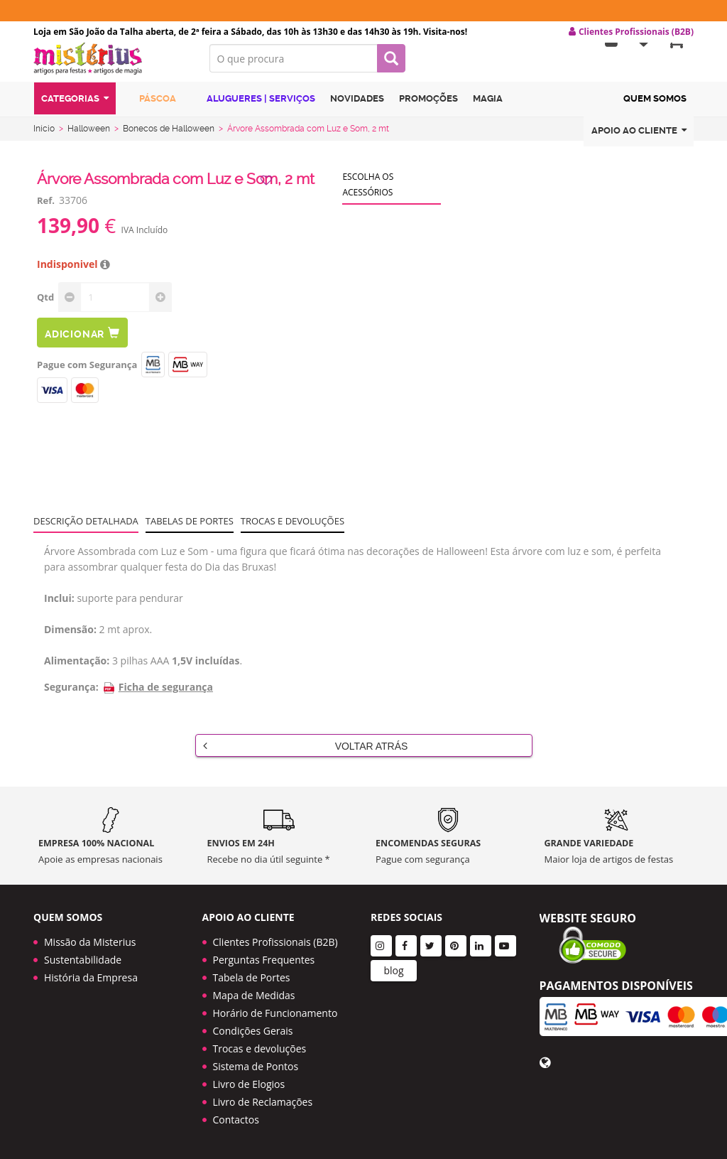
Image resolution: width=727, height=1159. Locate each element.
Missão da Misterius (90, 942)
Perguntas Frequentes (264, 959)
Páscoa (150, 108)
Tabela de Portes (251, 977)
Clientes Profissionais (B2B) (275, 942)
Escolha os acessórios (367, 193)
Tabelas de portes (190, 529)
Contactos (236, 1119)
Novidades (357, 109)
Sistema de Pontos (256, 1066)
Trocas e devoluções (292, 529)
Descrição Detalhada (85, 529)
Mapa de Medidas (254, 995)
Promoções (428, 109)
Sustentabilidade (82, 959)
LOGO (110, 67)
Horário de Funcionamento (275, 1013)
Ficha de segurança (157, 695)
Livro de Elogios (249, 1084)
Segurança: (71, 695)
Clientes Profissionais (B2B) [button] (631, 32)
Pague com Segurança (87, 373)
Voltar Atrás (305, 754)
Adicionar (82, 341)
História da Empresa (91, 977)
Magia (488, 109)
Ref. (46, 209)
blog (393, 970)
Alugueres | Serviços (253, 108)
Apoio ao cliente (639, 141)
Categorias (75, 109)
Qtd (45, 305)
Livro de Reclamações (263, 1102)
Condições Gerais (253, 1030)
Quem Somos (655, 109)
